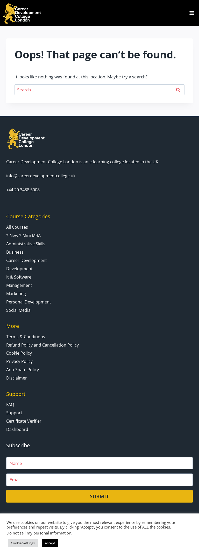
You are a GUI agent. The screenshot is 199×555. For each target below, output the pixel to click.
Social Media (18, 310)
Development (19, 269)
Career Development (26, 260)
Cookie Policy (19, 353)
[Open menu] (191, 13)
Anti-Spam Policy (22, 370)
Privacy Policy (19, 361)
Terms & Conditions (25, 337)
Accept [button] (50, 543)
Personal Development (28, 302)
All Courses (17, 227)
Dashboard (17, 429)
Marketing (16, 293)
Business (15, 252)
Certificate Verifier (23, 421)
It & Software (18, 277)
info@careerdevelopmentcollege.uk (40, 176)
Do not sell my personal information (38, 533)
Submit (99, 496)
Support (14, 413)
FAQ (10, 404)
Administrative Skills (25, 244)
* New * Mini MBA (23, 235)
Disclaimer (16, 378)
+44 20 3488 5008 (23, 190)
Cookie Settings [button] (23, 543)
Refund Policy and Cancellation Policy (42, 345)
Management (19, 285)
